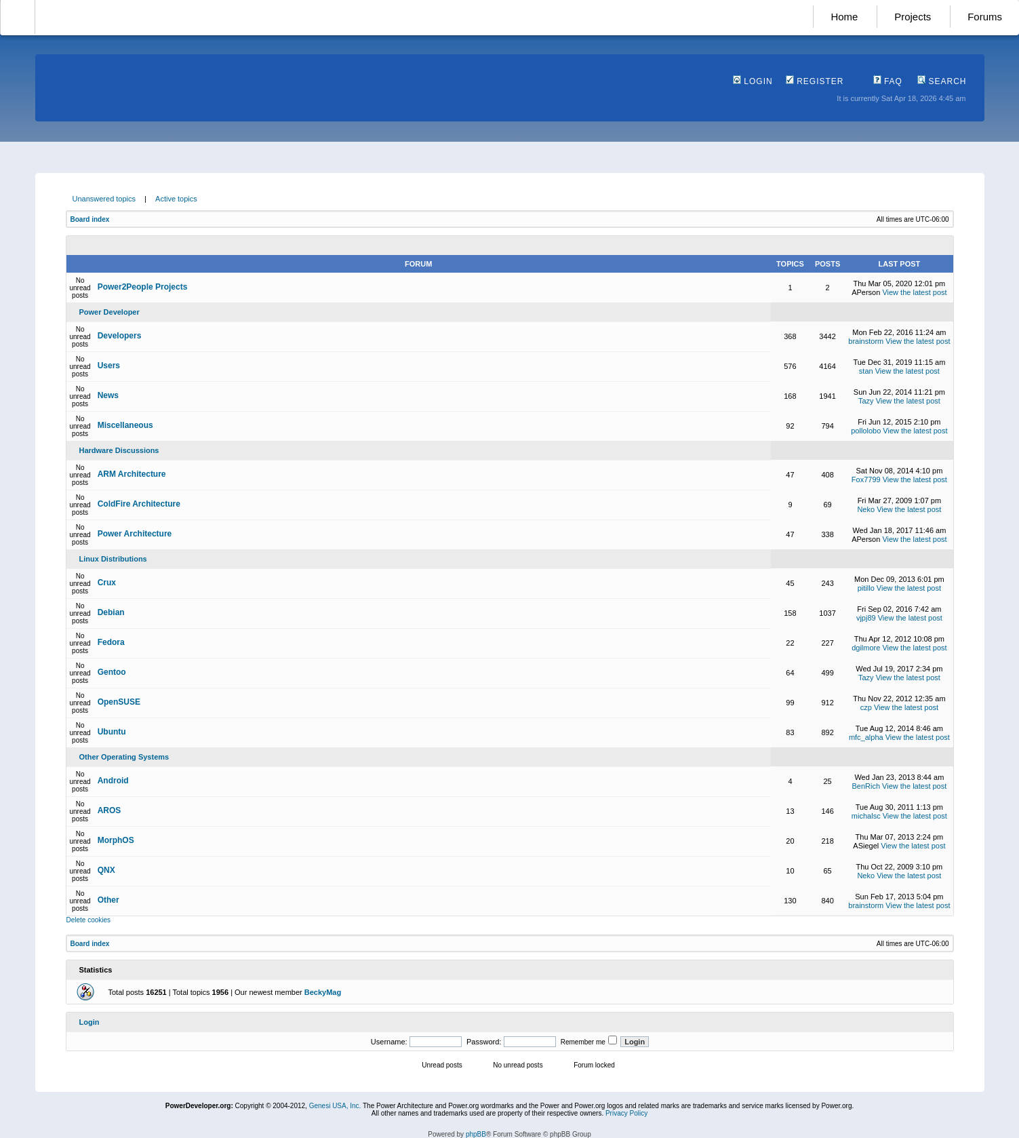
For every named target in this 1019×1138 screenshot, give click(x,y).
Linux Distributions (113, 559)
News (108, 395)
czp (866, 707)
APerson (866, 292)
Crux (107, 582)
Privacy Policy (626, 1113)
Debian (111, 612)
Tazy (866, 401)
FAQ (887, 81)
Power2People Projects (143, 287)
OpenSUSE (119, 702)
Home (844, 16)
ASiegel (866, 846)
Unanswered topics (104, 199)
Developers (120, 335)
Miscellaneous (125, 425)
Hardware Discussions (119, 450)
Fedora (111, 642)
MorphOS (116, 840)
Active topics (176, 199)
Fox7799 (866, 479)
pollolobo (866, 431)
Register (815, 81)
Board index (90, 219)
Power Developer (109, 312)
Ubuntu (112, 732)
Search (941, 81)
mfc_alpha (866, 737)
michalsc (866, 816)
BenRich (866, 786)
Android (113, 780)
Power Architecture (135, 533)
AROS (109, 810)
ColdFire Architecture (139, 504)
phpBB (476, 1134)
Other (108, 900)
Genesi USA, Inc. (335, 1106)
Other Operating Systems (124, 757)
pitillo (866, 588)
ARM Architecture (132, 474)
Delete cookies (88, 920)
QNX (106, 870)
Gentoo (112, 672)
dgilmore (866, 648)
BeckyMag (322, 992)
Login (753, 81)
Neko (866, 509)
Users (109, 365)
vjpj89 (866, 618)
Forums (984, 16)
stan (866, 371)
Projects (912, 16)
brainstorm (865, 341)
